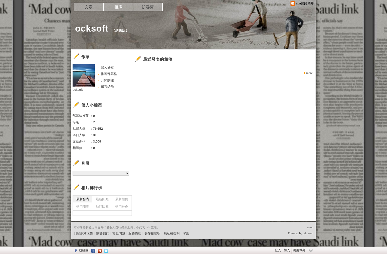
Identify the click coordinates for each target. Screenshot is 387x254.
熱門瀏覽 (82, 206)
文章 (89, 7)
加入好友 (107, 67)
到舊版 (120, 30)
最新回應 (102, 199)
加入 (287, 250)
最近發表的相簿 (158, 59)
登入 (278, 250)
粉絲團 (84, 250)
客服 (186, 233)
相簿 (118, 7)
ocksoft (91, 28)
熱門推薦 (121, 206)
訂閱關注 (107, 80)
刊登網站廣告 (83, 233)
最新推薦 (121, 199)
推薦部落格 (109, 74)
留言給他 (107, 87)
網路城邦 (299, 250)
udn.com (308, 233)
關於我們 (102, 233)
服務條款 (134, 233)
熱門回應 (102, 206)
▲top (310, 227)
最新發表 (82, 199)
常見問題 (118, 233)
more (309, 73)
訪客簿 (148, 7)
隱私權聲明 (172, 233)
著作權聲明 (152, 233)
